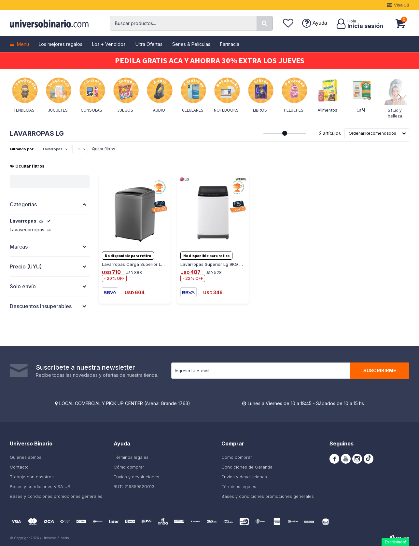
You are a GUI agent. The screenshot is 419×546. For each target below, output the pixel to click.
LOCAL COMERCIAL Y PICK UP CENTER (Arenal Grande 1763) (124, 403)
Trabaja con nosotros (32, 476)
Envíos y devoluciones (136, 476)
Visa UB (401, 4)
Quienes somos (25, 457)
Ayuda (320, 23)
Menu (23, 44)
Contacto (19, 467)
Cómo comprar (129, 467)
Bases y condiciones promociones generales (56, 496)
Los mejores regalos (60, 44)
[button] (265, 23)
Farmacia (229, 44)
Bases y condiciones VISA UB (40, 486)
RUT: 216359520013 (134, 486)
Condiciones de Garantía (246, 467)
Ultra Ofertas (148, 44)
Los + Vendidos (109, 44)
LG (78, 149)
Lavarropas (53, 149)
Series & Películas (191, 44)
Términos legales (131, 457)
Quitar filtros (103, 148)
